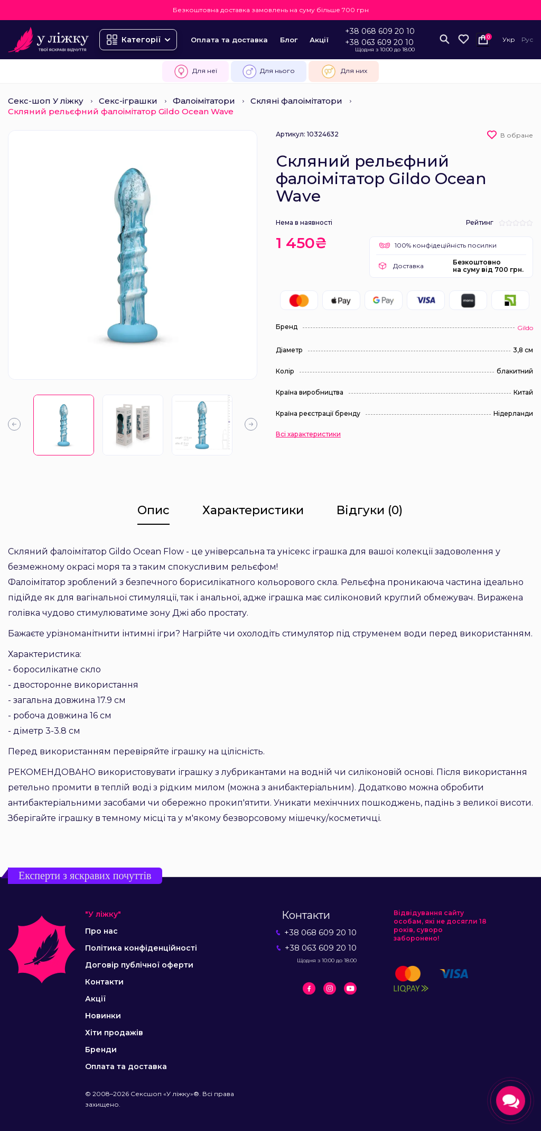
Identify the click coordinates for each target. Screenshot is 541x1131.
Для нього (268, 71)
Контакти (104, 982)
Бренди (101, 1049)
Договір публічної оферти (139, 965)
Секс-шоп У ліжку (45, 101)
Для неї (195, 71)
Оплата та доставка (229, 39)
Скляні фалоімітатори (296, 101)
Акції (319, 39)
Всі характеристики (308, 434)
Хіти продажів (114, 1032)
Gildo (525, 328)
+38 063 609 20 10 (379, 42)
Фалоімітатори (204, 101)
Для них (343, 71)
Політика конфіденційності (141, 948)
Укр (508, 39)
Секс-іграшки (128, 101)
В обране (516, 135)
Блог (288, 39)
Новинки (103, 1015)
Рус (527, 39)
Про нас (101, 931)
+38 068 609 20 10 (380, 31)
